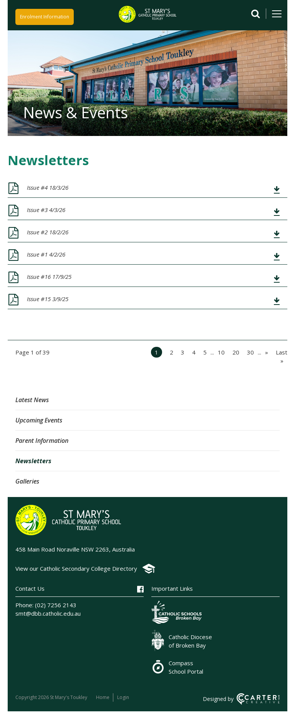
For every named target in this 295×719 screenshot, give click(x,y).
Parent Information (41, 440)
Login (123, 697)
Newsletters (33, 461)
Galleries (27, 481)
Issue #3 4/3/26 (46, 210)
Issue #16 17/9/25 (49, 276)
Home (102, 697)
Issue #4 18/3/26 (47, 187)
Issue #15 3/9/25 (47, 299)
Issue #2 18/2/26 (47, 232)
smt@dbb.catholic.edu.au (48, 613)
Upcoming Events (38, 420)
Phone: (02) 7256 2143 (45, 605)
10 (221, 352)
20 (235, 352)
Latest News (32, 400)
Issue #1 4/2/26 (46, 254)
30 (250, 352)
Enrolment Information (44, 15)
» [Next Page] (266, 352)
